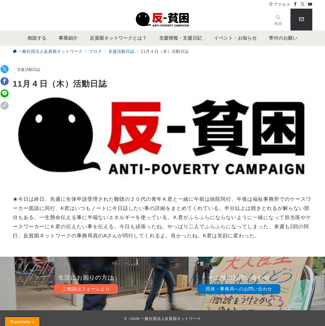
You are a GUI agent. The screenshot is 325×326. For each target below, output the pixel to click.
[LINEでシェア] (5, 93)
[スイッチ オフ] (278, 20)
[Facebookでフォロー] (295, 4)
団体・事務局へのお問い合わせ (239, 288)
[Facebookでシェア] (5, 81)
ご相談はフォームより (86, 288)
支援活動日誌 (28, 70)
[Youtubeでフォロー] (310, 4)
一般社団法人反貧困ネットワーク (171, 319)
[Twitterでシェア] (5, 69)
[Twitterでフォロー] (303, 4)
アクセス (279, 4)
